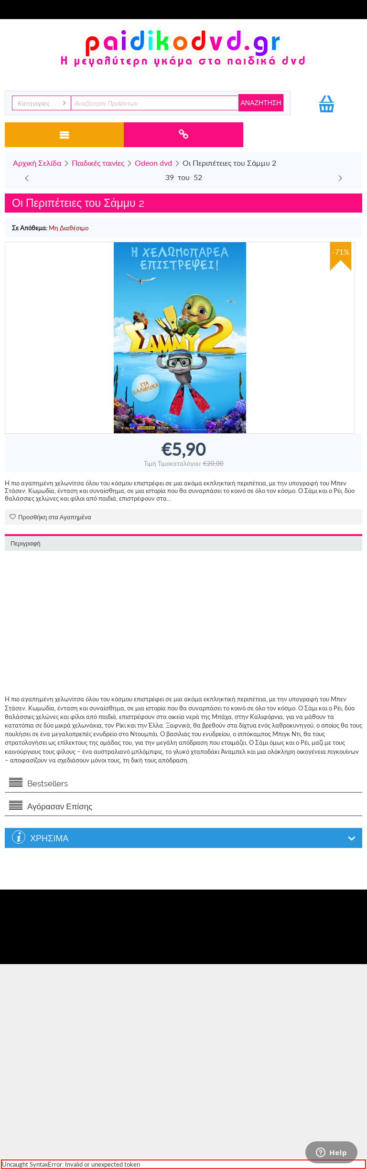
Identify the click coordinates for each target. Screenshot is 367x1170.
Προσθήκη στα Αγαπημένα (50, 517)
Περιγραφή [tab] (26, 543)
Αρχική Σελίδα (37, 162)
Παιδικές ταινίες (98, 162)
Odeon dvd (153, 162)
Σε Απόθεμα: (29, 228)
